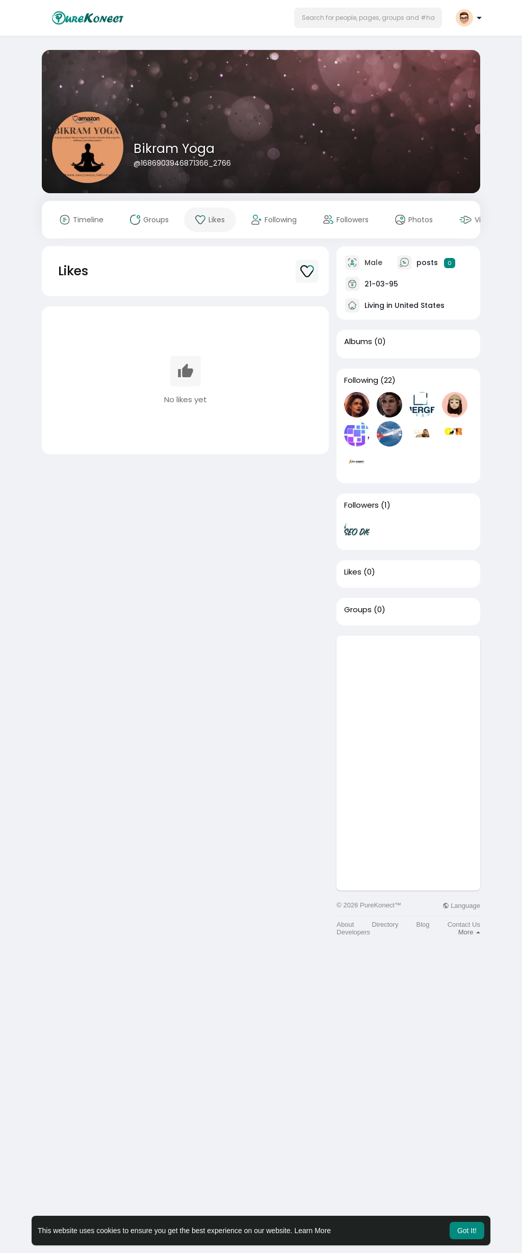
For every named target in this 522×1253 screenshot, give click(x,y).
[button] (368, 18)
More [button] (469, 932)
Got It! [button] (467, 1230)
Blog (423, 924)
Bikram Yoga (174, 149)
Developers (353, 932)
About (345, 924)
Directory (385, 924)
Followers (361, 505)
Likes (352, 572)
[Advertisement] (408, 699)
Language (461, 905)
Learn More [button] (313, 1230)
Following (361, 380)
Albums (358, 341)
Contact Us (464, 924)
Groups (358, 610)
